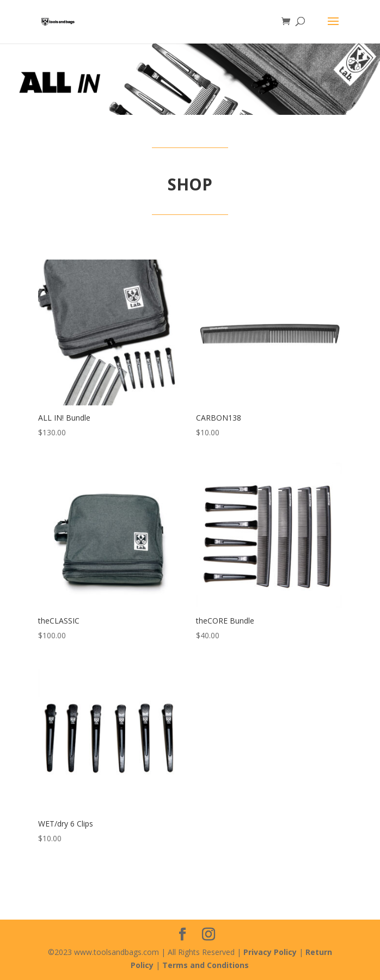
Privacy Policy (270, 952)
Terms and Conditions (205, 965)
